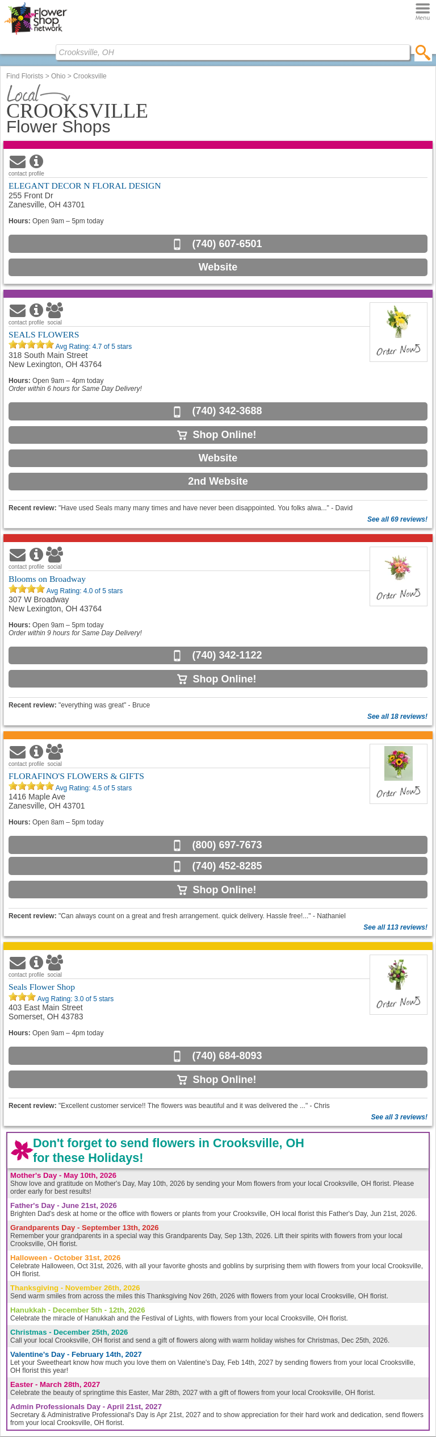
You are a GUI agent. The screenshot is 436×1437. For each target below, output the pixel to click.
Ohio (58, 76)
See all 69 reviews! (397, 519)
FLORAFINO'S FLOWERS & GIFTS (76, 776)
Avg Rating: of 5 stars (93, 347)
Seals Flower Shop (42, 987)
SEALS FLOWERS (44, 334)
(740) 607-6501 (227, 243)
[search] (423, 52)
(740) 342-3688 (227, 410)
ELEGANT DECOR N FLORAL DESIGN (85, 185)
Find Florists (24, 76)
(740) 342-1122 (227, 655)
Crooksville (90, 76)
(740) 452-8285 (227, 866)
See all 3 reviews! (399, 1117)
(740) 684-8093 (227, 1055)
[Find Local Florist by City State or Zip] (233, 52)
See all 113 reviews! (395, 927)
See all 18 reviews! (397, 716)
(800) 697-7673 (227, 845)
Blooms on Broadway (47, 579)
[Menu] (422, 12)
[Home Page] (35, 35)
